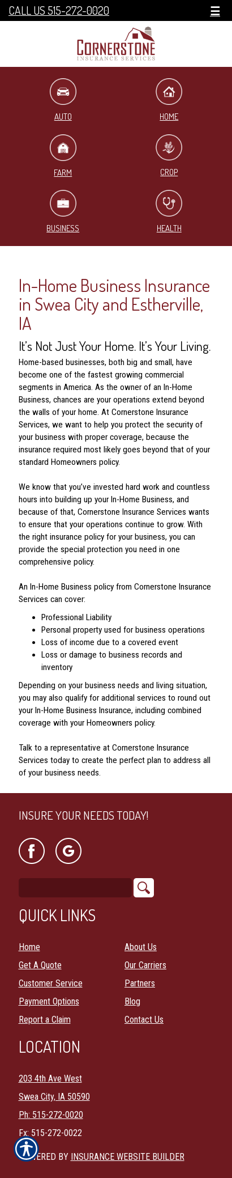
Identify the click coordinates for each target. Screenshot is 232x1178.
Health (169, 212)
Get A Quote (40, 965)
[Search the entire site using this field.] (75, 887)
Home (169, 100)
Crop (169, 156)
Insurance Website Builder (127, 1156)
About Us (140, 947)
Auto (63, 100)
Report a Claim (45, 1019)
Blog (132, 1001)
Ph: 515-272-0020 (51, 1114)
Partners (139, 983)
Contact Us (144, 1019)
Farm (63, 156)
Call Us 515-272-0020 (58, 10)
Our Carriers (145, 965)
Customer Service (51, 983)
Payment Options (49, 1001)
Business (62, 212)
